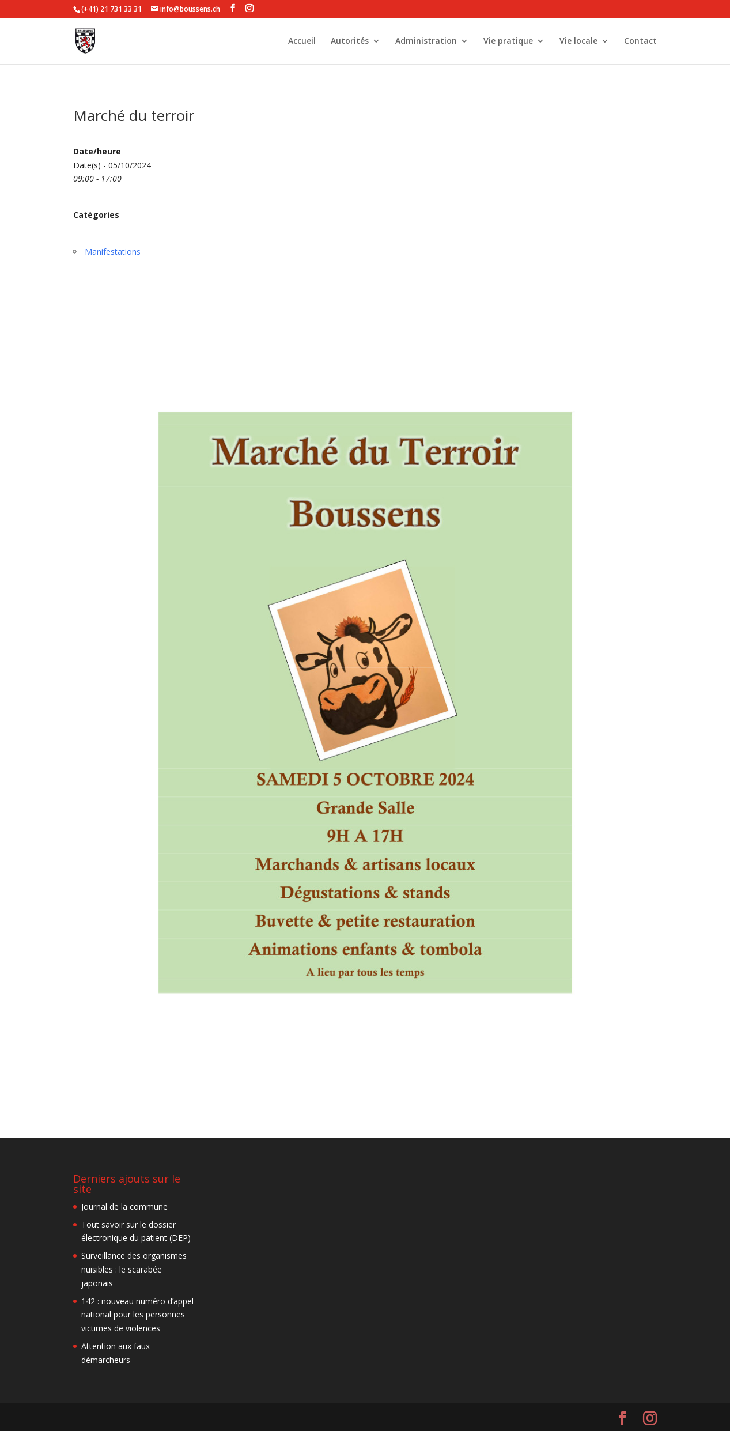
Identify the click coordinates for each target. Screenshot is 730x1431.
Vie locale (578, 41)
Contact (640, 41)
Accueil (302, 41)
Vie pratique (508, 41)
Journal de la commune (124, 1206)
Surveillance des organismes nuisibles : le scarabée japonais (134, 1269)
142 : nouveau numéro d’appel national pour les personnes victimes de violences (137, 1315)
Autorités (350, 41)
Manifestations (113, 251)
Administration (426, 41)
